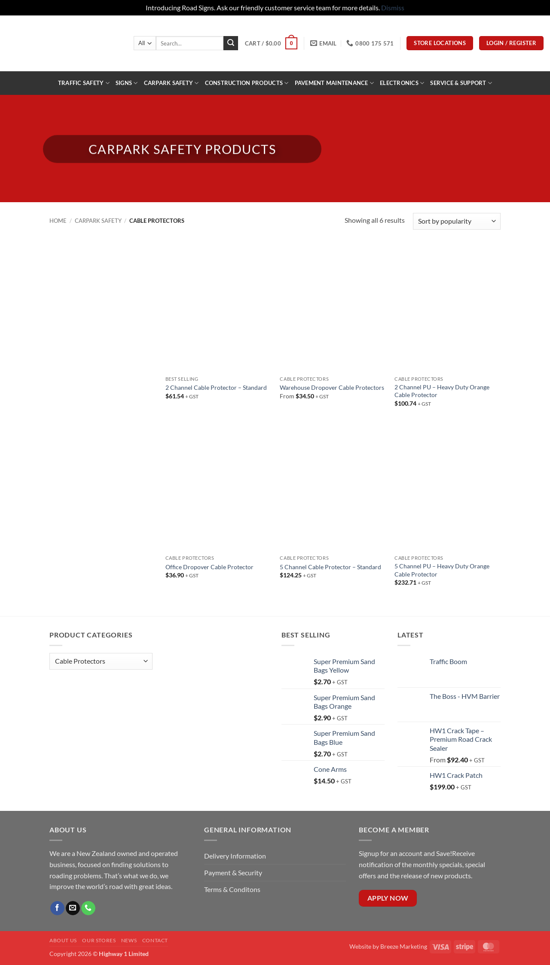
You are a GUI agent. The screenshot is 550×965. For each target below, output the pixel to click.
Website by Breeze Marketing (388, 946)
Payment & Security (233, 872)
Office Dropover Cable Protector (209, 567)
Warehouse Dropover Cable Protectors (332, 387)
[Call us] (88, 908)
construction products (247, 83)
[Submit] (230, 43)
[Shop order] (457, 221)
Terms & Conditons (232, 889)
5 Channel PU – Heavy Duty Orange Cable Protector (441, 570)
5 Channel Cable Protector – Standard (330, 567)
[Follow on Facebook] (57, 908)
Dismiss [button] (392, 7)
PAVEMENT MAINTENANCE (334, 83)
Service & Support (461, 83)
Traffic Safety (84, 83)
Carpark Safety (171, 83)
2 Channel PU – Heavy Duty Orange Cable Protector (441, 391)
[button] (271, 43)
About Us (63, 940)
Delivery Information (235, 856)
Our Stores (99, 940)
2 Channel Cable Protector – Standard (216, 387)
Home (58, 220)
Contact (155, 940)
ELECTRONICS (402, 83)
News (129, 940)
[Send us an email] (73, 908)
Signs (127, 83)
